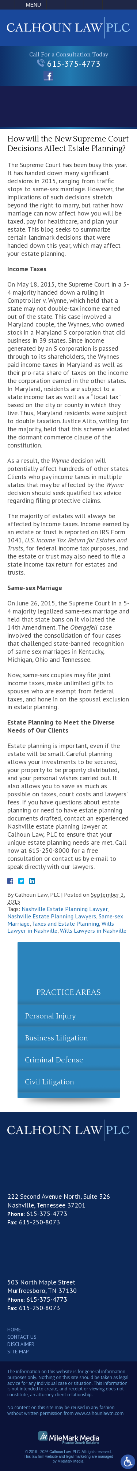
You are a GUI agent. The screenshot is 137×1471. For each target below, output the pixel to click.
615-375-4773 (68, 63)
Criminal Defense (54, 1060)
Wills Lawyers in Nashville (93, 930)
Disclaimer (20, 1344)
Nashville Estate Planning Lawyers (51, 916)
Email (74, 5)
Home (14, 1329)
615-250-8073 (39, 1222)
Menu (33, 5)
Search (93, 5)
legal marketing (78, 1457)
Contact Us (22, 1337)
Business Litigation (56, 1038)
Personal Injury (50, 1016)
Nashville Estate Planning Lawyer (64, 909)
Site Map (18, 1351)
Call (56, 5)
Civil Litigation (49, 1082)
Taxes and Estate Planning (65, 923)
